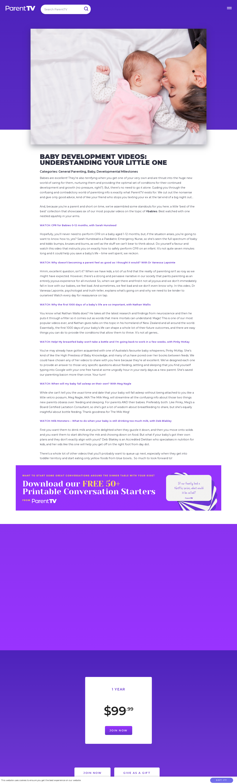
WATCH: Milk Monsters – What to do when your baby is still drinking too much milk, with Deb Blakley (106, 420)
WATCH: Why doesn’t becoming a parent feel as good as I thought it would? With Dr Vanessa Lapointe (107, 262)
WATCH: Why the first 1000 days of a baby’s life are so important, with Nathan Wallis (95, 304)
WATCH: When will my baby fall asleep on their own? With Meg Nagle (85, 383)
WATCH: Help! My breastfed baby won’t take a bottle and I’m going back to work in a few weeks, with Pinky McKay (115, 341)
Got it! (221, 780)
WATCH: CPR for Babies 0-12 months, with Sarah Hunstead (78, 225)
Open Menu (229, 7)
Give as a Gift (137, 773)
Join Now (119, 730)
